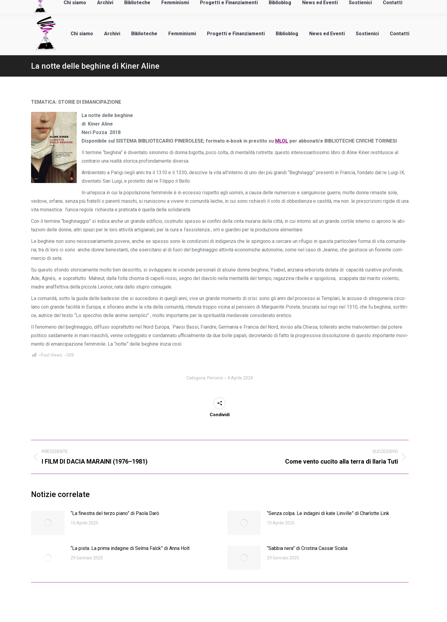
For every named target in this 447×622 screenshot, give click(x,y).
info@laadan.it (37, 6)
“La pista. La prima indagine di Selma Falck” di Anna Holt (130, 548)
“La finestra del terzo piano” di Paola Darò (115, 513)
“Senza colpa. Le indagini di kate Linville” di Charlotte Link (328, 513)
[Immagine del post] (48, 523)
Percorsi (215, 377)
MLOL (281, 141)
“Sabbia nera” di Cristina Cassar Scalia (307, 548)
